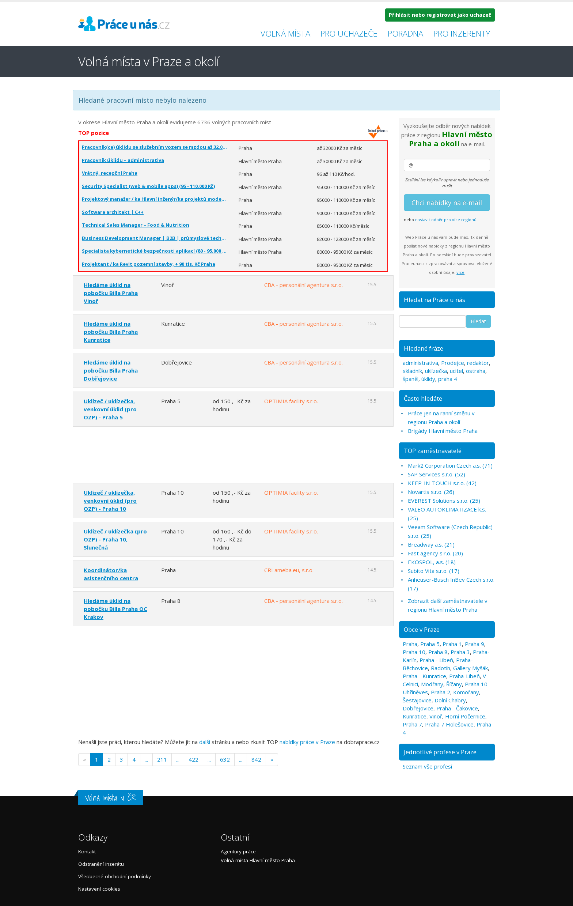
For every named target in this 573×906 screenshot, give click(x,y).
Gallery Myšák (470, 668)
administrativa (420, 362)
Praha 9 (474, 644)
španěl (410, 378)
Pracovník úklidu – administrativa (123, 160)
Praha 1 (452, 644)
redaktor (478, 362)
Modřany (432, 684)
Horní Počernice (465, 716)
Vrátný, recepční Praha (109, 173)
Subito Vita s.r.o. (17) (433, 570)
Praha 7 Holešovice (449, 724)
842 (256, 759)
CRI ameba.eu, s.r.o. (289, 570)
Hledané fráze (423, 348)
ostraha (475, 370)
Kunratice (414, 716)
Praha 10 (414, 652)
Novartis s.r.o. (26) (431, 491)
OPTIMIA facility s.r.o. (291, 401)
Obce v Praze (422, 629)
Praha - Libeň (436, 660)
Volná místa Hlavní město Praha (258, 860)
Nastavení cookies (99, 889)
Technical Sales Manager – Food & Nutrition (135, 225)
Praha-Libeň (464, 676)
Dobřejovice (418, 708)
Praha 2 (440, 692)
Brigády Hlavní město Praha (443, 430)
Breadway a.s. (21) (431, 544)
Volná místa (285, 33)
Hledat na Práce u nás (434, 299)
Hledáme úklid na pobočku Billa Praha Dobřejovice (111, 370)
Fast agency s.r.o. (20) (435, 553)
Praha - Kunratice (424, 676)
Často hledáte (423, 398)
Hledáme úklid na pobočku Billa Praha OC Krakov (115, 608)
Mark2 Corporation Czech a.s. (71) (450, 465)
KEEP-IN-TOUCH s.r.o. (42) (442, 483)
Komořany (466, 692)
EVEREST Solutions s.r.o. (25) (444, 500)
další (204, 741)
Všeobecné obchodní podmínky (114, 876)
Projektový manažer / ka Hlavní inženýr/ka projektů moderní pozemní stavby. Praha (155, 199)
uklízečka (436, 370)
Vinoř (435, 716)
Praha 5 (430, 644)
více (460, 272)
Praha (410, 644)
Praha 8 (438, 652)
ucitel (456, 370)
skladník (412, 370)
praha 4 (447, 378)
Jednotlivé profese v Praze (440, 752)
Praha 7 (412, 724)
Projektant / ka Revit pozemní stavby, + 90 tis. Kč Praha (148, 264)
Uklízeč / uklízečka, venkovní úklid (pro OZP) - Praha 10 (110, 500)
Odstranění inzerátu (101, 864)
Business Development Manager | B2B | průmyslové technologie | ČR (155, 238)
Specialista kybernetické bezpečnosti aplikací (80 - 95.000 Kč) (155, 251)
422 (193, 759)
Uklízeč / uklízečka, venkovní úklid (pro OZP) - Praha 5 (110, 409)
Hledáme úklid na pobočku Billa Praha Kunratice (111, 331)
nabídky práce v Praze (307, 741)
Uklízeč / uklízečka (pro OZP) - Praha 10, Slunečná (115, 539)
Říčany (454, 684)
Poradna (405, 33)
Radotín (440, 668)
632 (225, 759)
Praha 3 (460, 652)
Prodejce (452, 362)
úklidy (428, 378)
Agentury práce (238, 851)
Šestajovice (417, 700)
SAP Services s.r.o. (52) (436, 474)
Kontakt (87, 851)
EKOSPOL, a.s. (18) (432, 562)
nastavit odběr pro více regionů (446, 219)
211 (162, 759)
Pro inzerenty (461, 33)
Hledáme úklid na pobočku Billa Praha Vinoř (111, 293)
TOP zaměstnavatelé (433, 450)
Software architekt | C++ (113, 212)
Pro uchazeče (348, 33)
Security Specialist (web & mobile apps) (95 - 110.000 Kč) (148, 186)
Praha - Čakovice (457, 708)
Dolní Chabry (450, 700)
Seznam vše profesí (427, 766)
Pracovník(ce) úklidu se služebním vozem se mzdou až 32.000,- (155, 147)
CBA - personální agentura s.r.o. (303, 284)
